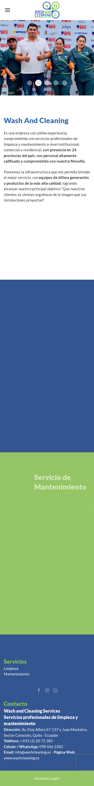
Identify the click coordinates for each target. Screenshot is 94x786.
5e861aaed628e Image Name (38, 83)
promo (29, 82)
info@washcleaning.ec (33, 752)
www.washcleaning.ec (22, 758)
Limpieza (11, 668)
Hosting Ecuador (47, 778)
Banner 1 (64, 82)
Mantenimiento (16, 674)
